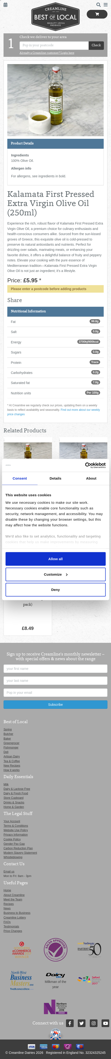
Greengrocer (11, 743)
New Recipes (12, 765)
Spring (8, 729)
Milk (6, 784)
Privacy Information (16, 834)
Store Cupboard (14, 797)
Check (96, 45)
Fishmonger (11, 747)
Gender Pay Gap (14, 844)
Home (7, 890)
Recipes (9, 904)
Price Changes (13, 931)
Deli (6, 752)
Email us (9, 871)
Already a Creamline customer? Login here (47, 53)
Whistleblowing (13, 857)
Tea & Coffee (12, 761)
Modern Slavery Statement (20, 852)
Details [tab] (56, 478)
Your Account (12, 821)
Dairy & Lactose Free (17, 789)
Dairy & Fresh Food (16, 793)
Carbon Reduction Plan (18, 848)
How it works (12, 770)
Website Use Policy (16, 830)
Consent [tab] (19, 478)
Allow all (55, 559)
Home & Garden (14, 807)
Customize (55, 574)
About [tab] (91, 478)
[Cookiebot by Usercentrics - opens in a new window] (85, 465)
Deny (55, 590)
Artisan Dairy (12, 756)
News (7, 908)
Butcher (8, 734)
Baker (7, 738)
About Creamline (14, 895)
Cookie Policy (12, 839)
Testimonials (11, 926)
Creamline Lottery (15, 917)
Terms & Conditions (16, 825)
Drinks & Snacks (14, 802)
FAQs (7, 922)
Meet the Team (13, 899)
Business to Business (17, 913)
